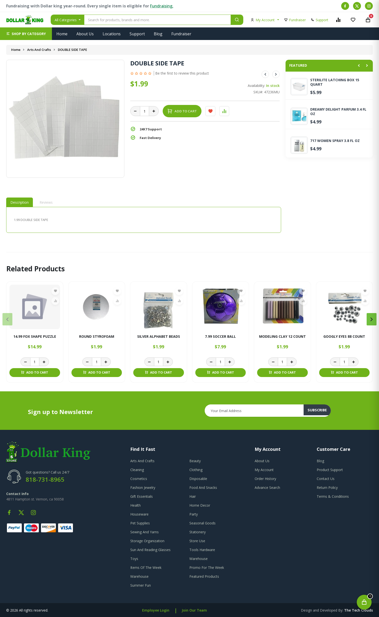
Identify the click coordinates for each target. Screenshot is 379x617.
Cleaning (137, 469)
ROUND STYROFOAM (96, 337)
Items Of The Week (145, 567)
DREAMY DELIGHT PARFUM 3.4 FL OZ (338, 111)
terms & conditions (333, 496)
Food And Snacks (203, 487)
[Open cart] (364, 602)
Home (61, 34)
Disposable (198, 478)
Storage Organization (147, 540)
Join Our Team (194, 610)
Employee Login (155, 610)
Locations (112, 34)
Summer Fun (140, 585)
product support (330, 469)
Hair (192, 496)
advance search (267, 487)
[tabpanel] (143, 220)
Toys (134, 558)
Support (137, 34)
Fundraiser (181, 34)
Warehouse (198, 558)
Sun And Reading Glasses (150, 549)
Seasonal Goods (202, 523)
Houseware (139, 514)
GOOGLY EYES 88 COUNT (344, 337)
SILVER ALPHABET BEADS (158, 337)
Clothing (195, 469)
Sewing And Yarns (144, 532)
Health (135, 505)
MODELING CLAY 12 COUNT (282, 337)
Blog (158, 34)
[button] (26, 33)
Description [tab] (19, 202)
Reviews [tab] (46, 202)
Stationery (197, 532)
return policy (327, 487)
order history (265, 478)
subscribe (320, 410)
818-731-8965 (45, 479)
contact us (325, 478)
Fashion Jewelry (142, 487)
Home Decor (199, 505)
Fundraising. (161, 6)
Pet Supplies (140, 523)
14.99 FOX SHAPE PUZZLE (34, 337)
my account (264, 469)
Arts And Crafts (39, 49)
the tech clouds (358, 610)
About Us (85, 34)
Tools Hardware (202, 549)
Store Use (197, 540)
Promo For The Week (206, 567)
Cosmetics (138, 478)
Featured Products (204, 576)
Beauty (195, 460)
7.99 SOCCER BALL (220, 337)
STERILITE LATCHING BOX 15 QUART (334, 82)
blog (320, 460)
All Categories (66, 20)
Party (193, 514)
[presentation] (7, 319)
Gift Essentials (141, 496)
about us (262, 460)
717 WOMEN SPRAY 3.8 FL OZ (335, 141)
